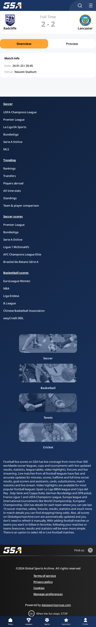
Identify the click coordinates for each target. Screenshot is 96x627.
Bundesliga (10, 134)
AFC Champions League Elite (22, 254)
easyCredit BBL (13, 318)
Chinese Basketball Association (24, 311)
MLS (6, 149)
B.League (9, 303)
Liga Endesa (11, 296)
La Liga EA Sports (14, 127)
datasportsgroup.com (56, 605)
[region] (48, 43)
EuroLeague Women (16, 281)
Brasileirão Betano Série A (20, 262)
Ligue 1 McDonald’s (16, 247)
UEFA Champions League (20, 112)
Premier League (13, 120)
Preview (72, 44)
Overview (24, 44)
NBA (6, 288)
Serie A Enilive (12, 142)
